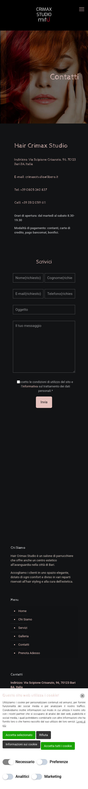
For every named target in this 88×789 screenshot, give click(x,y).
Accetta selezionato (19, 735)
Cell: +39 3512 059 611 (30, 203)
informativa (30, 386)
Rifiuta (43, 735)
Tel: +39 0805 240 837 (30, 190)
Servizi (22, 628)
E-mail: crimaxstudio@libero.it (36, 177)
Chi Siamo (25, 619)
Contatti (23, 644)
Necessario (24, 762)
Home (22, 611)
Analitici (22, 776)
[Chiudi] (82, 696)
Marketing (52, 776)
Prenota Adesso (29, 653)
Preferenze (59, 762)
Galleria (23, 636)
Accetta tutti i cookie (58, 746)
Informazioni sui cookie (21, 744)
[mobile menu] (82, 9)
